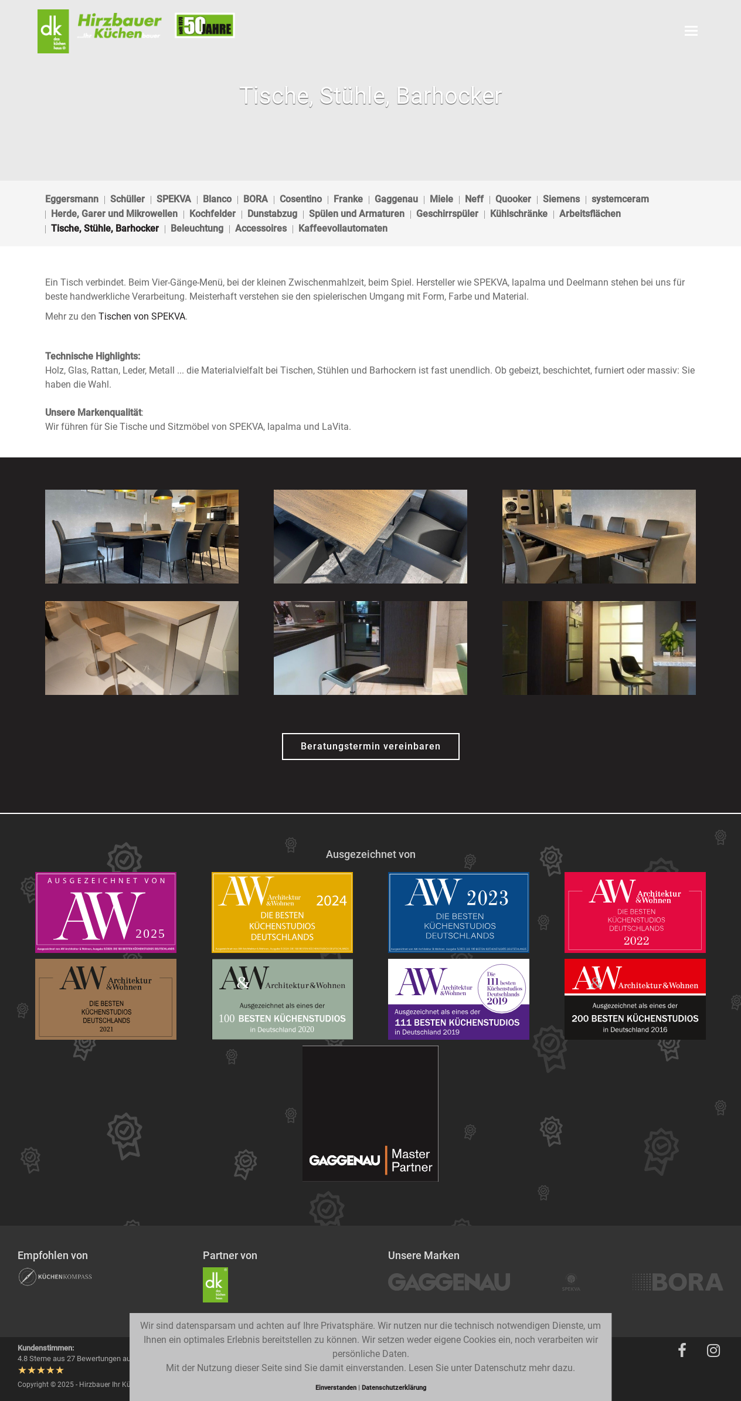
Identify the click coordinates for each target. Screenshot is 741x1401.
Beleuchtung (197, 228)
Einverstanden (336, 1388)
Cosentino (301, 199)
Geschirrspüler (447, 213)
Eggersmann (71, 199)
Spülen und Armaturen (357, 213)
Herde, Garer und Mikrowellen (114, 213)
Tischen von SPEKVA (141, 316)
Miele (441, 199)
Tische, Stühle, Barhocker (105, 228)
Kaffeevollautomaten (343, 228)
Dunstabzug (272, 213)
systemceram (620, 199)
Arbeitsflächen (590, 213)
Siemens (561, 199)
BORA (255, 199)
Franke (348, 199)
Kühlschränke (519, 213)
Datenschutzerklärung (394, 1388)
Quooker (513, 199)
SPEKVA (174, 199)
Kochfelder (212, 213)
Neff (474, 199)
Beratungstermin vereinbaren (371, 746)
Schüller (127, 199)
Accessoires (261, 228)
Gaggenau (396, 199)
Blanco (217, 199)
